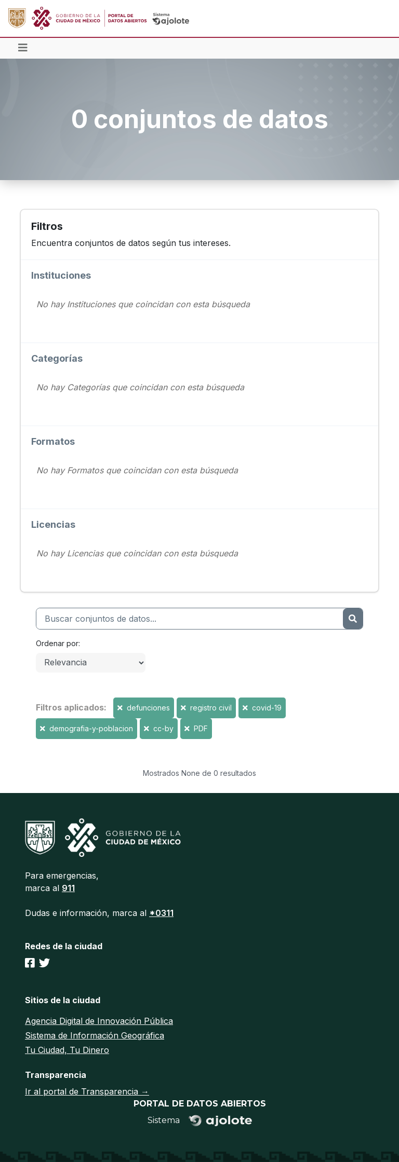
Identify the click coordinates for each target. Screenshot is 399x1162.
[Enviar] (353, 618)
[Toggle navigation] (22, 48)
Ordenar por (57, 643)
